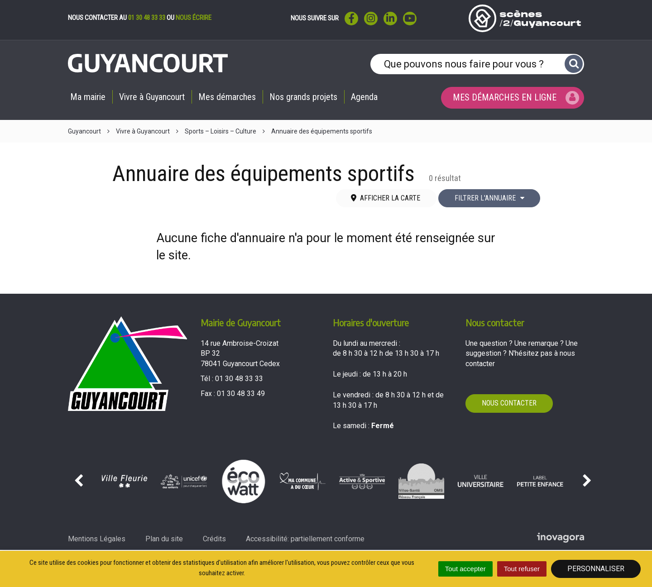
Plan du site (164, 539)
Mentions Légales (96, 539)
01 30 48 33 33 (146, 18)
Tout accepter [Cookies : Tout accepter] (465, 569)
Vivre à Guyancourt (152, 96)
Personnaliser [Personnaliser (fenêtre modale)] (595, 568)
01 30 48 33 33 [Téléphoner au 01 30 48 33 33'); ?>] (239, 378)
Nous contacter (509, 403)
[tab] (386, 198)
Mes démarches (227, 96)
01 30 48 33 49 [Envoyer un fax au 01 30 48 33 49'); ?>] (241, 393)
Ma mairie (87, 96)
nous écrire (193, 18)
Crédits (214, 539)
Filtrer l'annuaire (490, 198)
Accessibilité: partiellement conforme (305, 539)
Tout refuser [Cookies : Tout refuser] (522, 569)
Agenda (364, 96)
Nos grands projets (303, 96)
